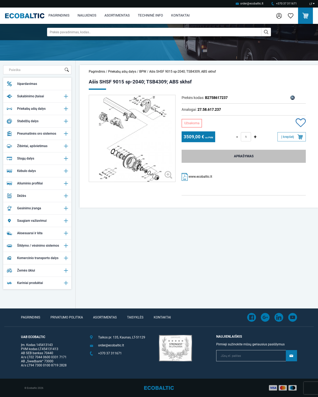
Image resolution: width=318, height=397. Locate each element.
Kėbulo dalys (37, 171)
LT (310, 4)
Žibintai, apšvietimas (37, 146)
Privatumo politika (66, 317)
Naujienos (87, 15)
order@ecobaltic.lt (251, 3)
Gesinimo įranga (37, 208)
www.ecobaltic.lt (197, 177)
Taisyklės (135, 317)
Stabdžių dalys (37, 121)
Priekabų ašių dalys (37, 108)
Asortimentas (117, 15)
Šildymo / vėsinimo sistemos (37, 245)
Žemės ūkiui (37, 270)
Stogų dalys (37, 158)
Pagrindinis (58, 15)
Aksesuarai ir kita (37, 233)
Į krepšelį (287, 137)
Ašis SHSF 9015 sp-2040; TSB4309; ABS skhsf (182, 71)
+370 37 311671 (286, 3)
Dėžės (37, 195)
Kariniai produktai (37, 283)
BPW (142, 71)
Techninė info (150, 15)
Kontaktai (180, 15)
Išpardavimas (21, 83)
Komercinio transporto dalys (37, 258)
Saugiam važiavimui (37, 220)
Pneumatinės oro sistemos (37, 133)
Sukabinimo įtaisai (37, 96)
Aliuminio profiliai (37, 183)
